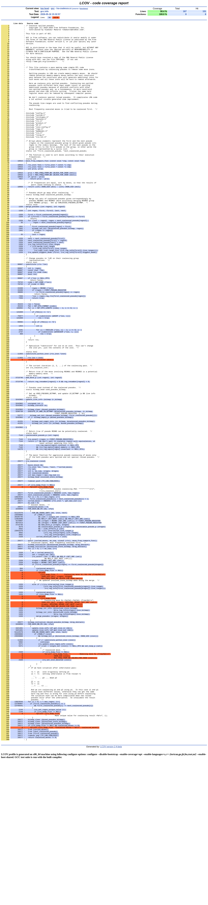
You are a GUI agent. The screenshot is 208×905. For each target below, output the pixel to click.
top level (44, 8)
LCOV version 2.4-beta (111, 890)
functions (83, 9)
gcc (53, 8)
